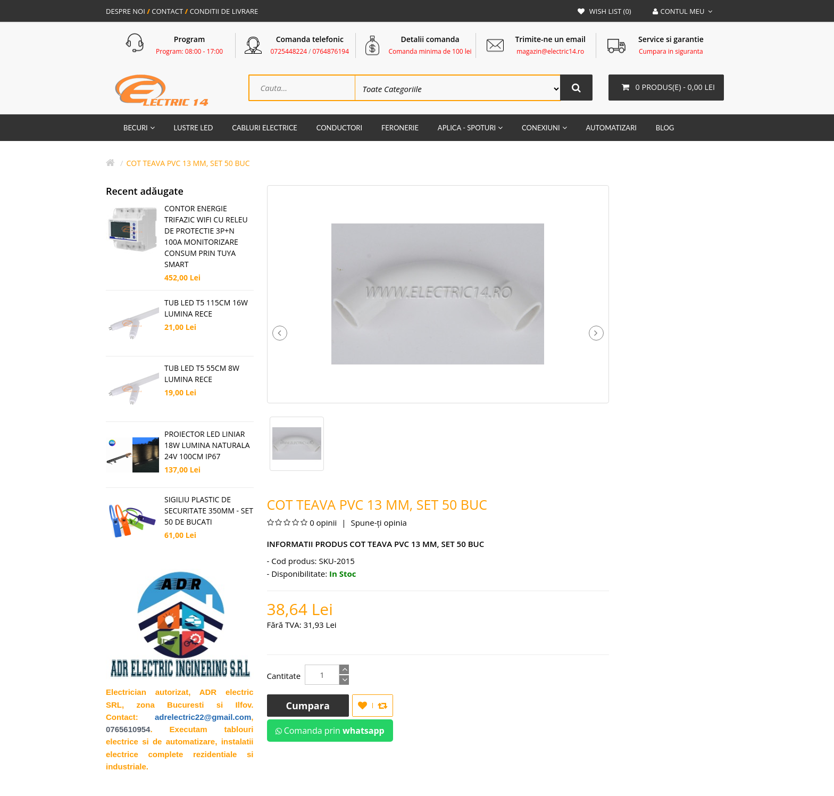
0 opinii (323, 523)
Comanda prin (330, 731)
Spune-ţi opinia (378, 523)
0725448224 (289, 51)
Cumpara (308, 706)
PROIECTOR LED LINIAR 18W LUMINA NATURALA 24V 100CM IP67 (207, 445)
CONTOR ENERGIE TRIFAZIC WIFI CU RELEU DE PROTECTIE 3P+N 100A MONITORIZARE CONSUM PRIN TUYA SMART (206, 237)
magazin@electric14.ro (550, 51)
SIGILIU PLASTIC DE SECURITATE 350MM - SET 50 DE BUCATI (208, 511)
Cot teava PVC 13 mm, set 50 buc (187, 164)
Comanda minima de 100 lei (429, 51)
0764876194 (330, 51)
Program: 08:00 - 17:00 (189, 51)
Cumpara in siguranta (671, 51)
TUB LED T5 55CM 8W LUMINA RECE (201, 374)
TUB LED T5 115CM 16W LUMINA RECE (206, 308)
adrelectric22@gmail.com (203, 717)
